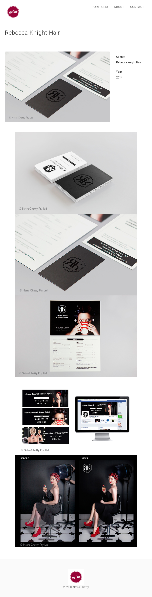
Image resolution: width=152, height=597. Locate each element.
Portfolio (100, 7)
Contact (137, 7)
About (119, 7)
